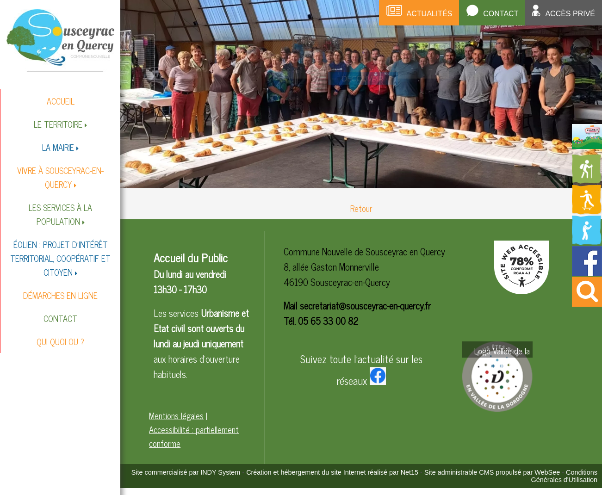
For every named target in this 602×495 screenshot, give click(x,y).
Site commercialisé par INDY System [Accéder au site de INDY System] (186, 472)
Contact (500, 14)
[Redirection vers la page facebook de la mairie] (587, 272)
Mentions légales (176, 415)
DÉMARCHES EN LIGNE (60, 295)
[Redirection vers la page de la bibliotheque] (587, 242)
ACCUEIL (60, 101)
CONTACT (60, 318)
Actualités (430, 14)
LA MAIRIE (58, 147)
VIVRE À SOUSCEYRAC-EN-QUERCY (60, 177)
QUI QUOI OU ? (60, 341)
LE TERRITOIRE (58, 124)
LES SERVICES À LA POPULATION (60, 214)
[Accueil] (60, 40)
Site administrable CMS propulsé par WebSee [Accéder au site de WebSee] (492, 472)
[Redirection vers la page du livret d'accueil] (587, 145)
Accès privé (570, 14)
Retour (361, 208)
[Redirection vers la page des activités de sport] (587, 211)
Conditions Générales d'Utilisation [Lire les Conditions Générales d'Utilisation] (564, 476)
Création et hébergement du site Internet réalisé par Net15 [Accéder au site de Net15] (332, 472)
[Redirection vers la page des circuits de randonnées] (587, 181)
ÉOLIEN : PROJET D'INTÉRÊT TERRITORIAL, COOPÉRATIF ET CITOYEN (60, 258)
